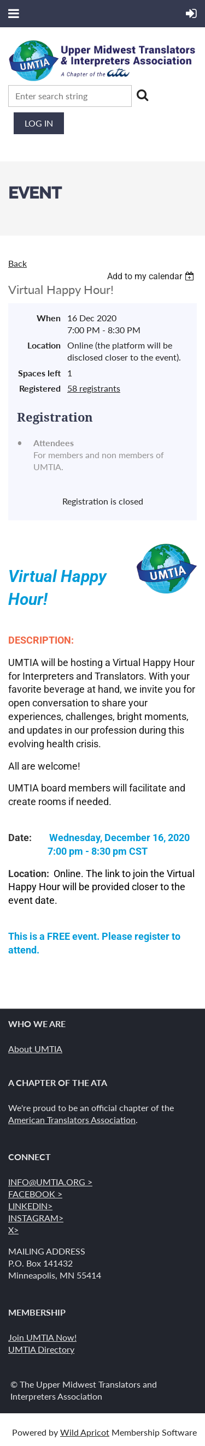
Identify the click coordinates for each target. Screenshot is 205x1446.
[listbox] (152, 276)
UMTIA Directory (41, 1349)
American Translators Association (72, 1119)
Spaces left (39, 373)
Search (142, 95)
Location (44, 345)
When (49, 318)
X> (13, 1230)
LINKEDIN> (30, 1206)
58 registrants (93, 388)
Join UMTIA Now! (42, 1337)
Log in (39, 123)
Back (17, 263)
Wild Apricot (84, 1432)
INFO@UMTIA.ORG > (50, 1182)
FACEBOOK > (35, 1194)
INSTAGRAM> (35, 1218)
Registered (40, 388)
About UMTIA (35, 1048)
